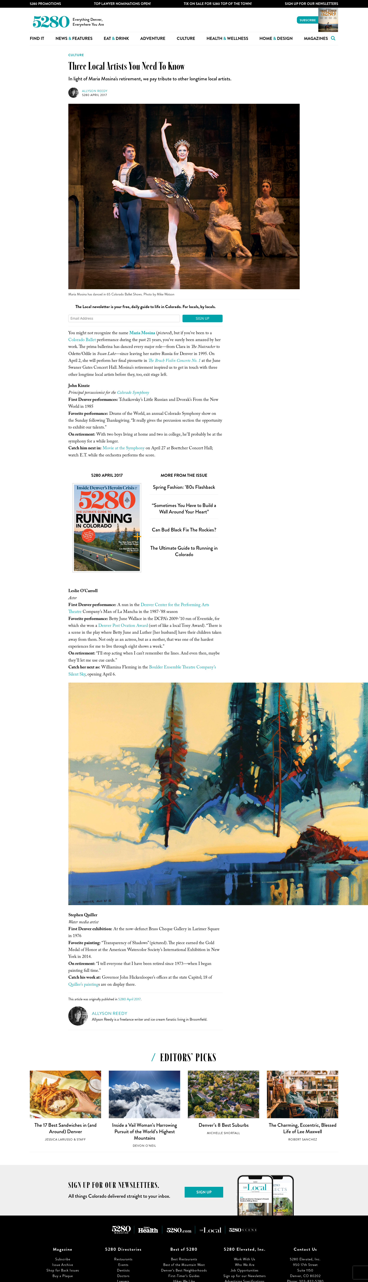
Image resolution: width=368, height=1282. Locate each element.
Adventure (152, 38)
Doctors (123, 1275)
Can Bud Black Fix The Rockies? (184, 529)
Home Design (276, 38)
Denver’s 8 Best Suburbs (224, 1125)
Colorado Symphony (133, 393)
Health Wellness (227, 38)
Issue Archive (62, 1264)
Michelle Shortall (223, 1133)
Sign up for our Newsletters (244, 1275)
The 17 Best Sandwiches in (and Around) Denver (65, 1128)
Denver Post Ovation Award (123, 626)
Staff (81, 1140)
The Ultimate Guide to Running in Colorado (184, 551)
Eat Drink (116, 38)
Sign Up (202, 318)
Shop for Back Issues (62, 1270)
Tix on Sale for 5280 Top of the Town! (218, 3)
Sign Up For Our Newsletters (311, 3)
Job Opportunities (245, 1270)
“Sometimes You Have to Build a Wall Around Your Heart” (184, 508)
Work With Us (244, 1259)
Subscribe (308, 20)
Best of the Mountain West (184, 1264)
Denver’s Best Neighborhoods (184, 1270)
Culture (186, 38)
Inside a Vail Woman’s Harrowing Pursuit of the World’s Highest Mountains (144, 1131)
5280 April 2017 (94, 95)
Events (123, 1264)
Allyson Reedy (95, 91)
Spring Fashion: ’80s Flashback (184, 487)
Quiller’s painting (83, 985)
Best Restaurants (184, 1259)
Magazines (316, 38)
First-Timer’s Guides (184, 1275)
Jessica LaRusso (59, 1140)
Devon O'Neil (144, 1146)
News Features (74, 38)
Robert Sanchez (302, 1140)
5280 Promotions (45, 3)
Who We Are (244, 1264)
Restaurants (123, 1259)
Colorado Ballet (82, 340)
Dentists (123, 1270)
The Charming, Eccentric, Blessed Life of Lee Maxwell (303, 1128)
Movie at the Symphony (124, 448)
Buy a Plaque (62, 1275)
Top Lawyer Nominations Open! (122, 3)
